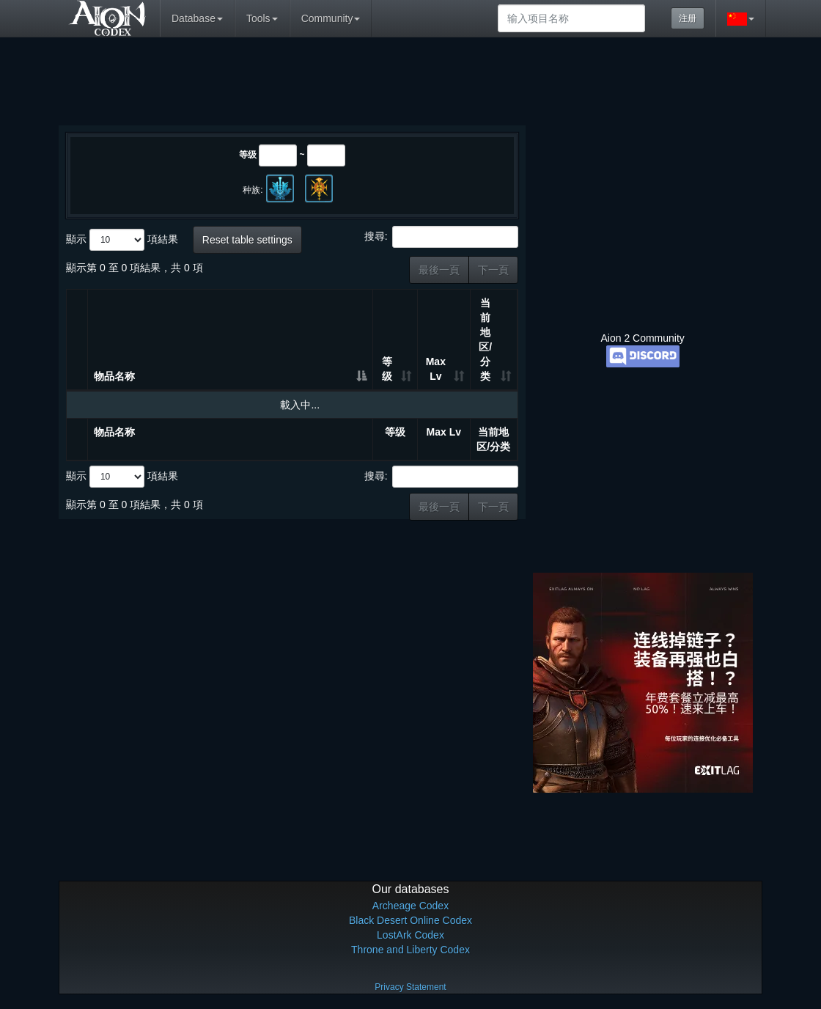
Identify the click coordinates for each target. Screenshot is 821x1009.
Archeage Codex (410, 905)
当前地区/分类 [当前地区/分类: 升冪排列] (485, 339)
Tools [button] (262, 18)
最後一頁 (439, 270)
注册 (687, 18)
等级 (248, 155)
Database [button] (197, 18)
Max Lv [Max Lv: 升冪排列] (436, 369)
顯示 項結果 (122, 240)
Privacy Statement (410, 987)
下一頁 (493, 270)
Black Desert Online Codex (410, 920)
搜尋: (441, 237)
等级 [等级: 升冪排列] (387, 369)
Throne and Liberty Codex (410, 949)
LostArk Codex (410, 935)
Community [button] (331, 18)
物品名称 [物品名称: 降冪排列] (114, 376)
